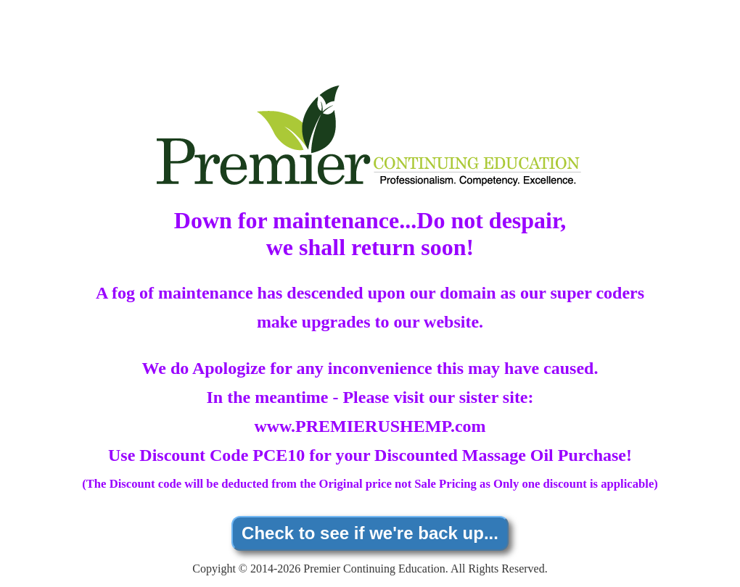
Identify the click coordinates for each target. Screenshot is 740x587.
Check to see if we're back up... (370, 533)
